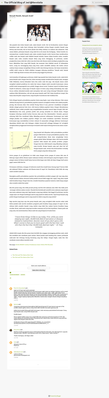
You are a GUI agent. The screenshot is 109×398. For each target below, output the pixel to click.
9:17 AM (16, 347)
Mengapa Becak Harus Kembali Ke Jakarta (92, 45)
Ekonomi (23, 274)
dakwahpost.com (18, 351)
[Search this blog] (100, 2)
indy (15, 342)
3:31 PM (16, 337)
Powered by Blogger (54, 396)
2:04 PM (16, 300)
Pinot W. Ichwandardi (19, 288)
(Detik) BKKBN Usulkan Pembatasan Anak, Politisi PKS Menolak (34, 244)
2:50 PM (16, 325)
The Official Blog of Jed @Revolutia (23, 2)
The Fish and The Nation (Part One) (22, 255)
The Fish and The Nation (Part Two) (22, 257)
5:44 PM (16, 357)
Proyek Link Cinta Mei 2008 (88, 69)
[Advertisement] (39, 382)
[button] (10, 21)
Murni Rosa (17, 329)
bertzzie (16, 304)
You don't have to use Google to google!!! (92, 94)
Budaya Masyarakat (14, 274)
